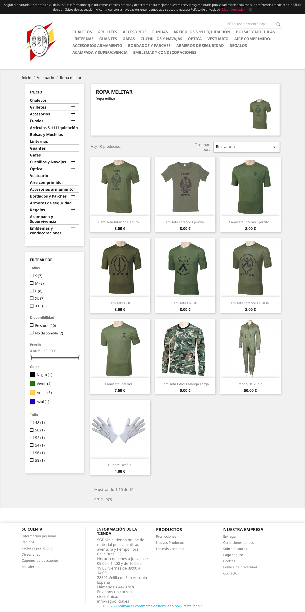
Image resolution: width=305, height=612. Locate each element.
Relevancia (246, 147)
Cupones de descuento (40, 560)
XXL (41, 306)
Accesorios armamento (97, 45)
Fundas (160, 31)
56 (40, 452)
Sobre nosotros (235, 548)
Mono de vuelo (250, 384)
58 (40, 460)
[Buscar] (253, 24)
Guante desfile (119, 465)
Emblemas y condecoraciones (164, 52)
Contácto (230, 573)
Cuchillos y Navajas (161, 38)
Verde (44, 383)
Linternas (83, 38)
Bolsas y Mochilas (255, 31)
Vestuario (218, 38)
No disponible (49, 333)
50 (40, 430)
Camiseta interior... (120, 384)
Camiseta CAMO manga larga (185, 384)
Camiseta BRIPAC (185, 303)
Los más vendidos (170, 548)
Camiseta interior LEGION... (250, 303)
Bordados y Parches (149, 45)
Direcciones (31, 554)
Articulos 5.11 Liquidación (201, 31)
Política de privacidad (240, 567)
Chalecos (82, 31)
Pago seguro (233, 555)
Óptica (195, 38)
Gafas (129, 38)
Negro (44, 374)
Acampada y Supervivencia (100, 52)
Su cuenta (32, 529)
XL (40, 298)
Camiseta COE (120, 303)
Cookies (229, 561)
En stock (45, 325)
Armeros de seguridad (200, 45)
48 (40, 422)
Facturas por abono (37, 548)
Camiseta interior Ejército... (119, 222)
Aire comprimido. (252, 38)
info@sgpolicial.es (113, 601)
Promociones (166, 536)
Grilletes (107, 31)
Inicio (36, 92)
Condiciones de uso (238, 542)
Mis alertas (30, 566)
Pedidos (28, 542)
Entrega (229, 536)
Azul (43, 401)
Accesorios (135, 31)
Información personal (39, 536)
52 (40, 437)
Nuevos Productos (170, 542)
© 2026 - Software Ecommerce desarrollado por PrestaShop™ (152, 606)
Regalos (238, 45)
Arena (44, 392)
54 (40, 445)
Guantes (108, 38)
